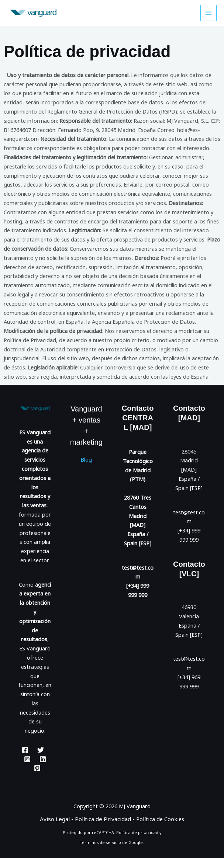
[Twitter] (40, 750)
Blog (86, 459)
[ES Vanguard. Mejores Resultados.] (29, 12)
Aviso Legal (58, 819)
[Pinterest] (37, 768)
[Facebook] (25, 750)
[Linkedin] (42, 759)
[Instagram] (27, 759)
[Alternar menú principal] (208, 13)
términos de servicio (100, 842)
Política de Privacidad (104, 819)
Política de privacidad (137, 832)
